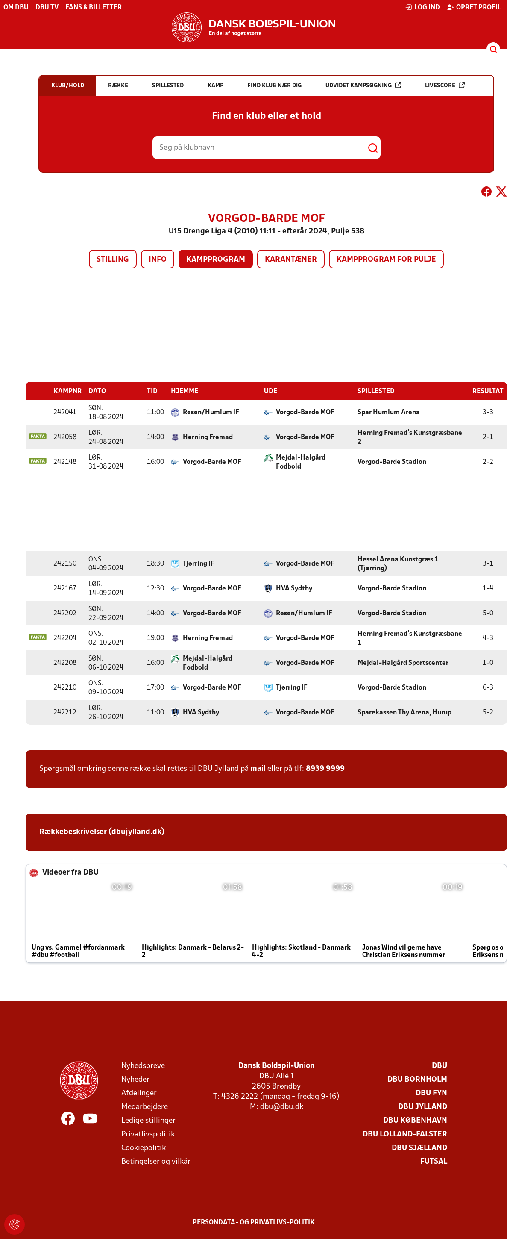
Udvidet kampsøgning (363, 85)
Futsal (433, 1161)
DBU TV (47, 8)
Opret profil (474, 7)
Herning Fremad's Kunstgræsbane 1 (410, 638)
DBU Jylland (422, 1106)
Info (158, 259)
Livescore (445, 85)
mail (258, 768)
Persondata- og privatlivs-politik (254, 1222)
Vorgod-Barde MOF (305, 412)
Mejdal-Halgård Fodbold (300, 461)
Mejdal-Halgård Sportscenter (403, 663)
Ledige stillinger (148, 1120)
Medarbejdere (144, 1106)
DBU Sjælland (419, 1147)
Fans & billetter (93, 8)
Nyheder (135, 1079)
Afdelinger (139, 1093)
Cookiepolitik (143, 1147)
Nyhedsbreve (143, 1065)
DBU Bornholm (417, 1079)
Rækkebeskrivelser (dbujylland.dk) (101, 831)
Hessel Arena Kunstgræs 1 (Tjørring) (398, 563)
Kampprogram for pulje (386, 259)
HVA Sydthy (294, 588)
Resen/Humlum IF (211, 412)
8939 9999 (325, 768)
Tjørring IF (198, 563)
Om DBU (16, 8)
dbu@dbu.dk (281, 1106)
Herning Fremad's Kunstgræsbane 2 (410, 437)
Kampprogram (215, 259)
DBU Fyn (431, 1093)
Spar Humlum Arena (389, 412)
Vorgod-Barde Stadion (392, 462)
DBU (439, 1065)
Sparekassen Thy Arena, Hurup (404, 712)
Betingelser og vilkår (155, 1161)
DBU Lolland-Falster (405, 1134)
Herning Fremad (208, 437)
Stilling (113, 259)
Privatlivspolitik (148, 1134)
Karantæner (291, 259)
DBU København (415, 1120)
